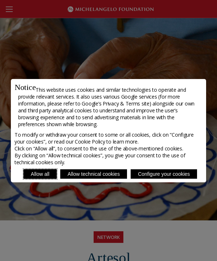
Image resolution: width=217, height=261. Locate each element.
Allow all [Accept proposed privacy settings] (40, 174)
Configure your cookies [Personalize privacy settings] (164, 174)
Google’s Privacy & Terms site (115, 103)
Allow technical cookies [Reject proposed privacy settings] (93, 174)
